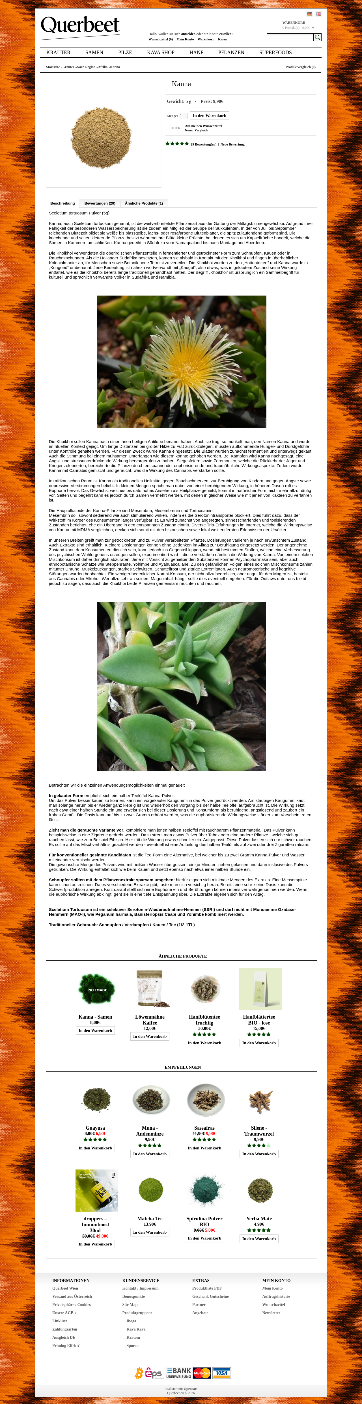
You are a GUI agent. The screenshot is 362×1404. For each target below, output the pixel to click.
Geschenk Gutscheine (210, 1295)
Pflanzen (231, 52)
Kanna (115, 67)
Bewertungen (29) (100, 201)
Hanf (196, 52)
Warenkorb (206, 39)
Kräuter (58, 52)
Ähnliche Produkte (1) (144, 201)
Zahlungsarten (64, 1327)
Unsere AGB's (64, 1311)
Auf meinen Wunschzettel (202, 125)
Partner (199, 1303)
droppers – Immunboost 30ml (95, 1223)
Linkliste (59, 1319)
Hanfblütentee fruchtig (204, 1018)
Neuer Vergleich (194, 130)
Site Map (130, 1303)
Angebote (200, 1311)
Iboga (131, 1319)
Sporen (133, 1344)
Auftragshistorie (276, 1295)
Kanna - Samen (95, 1015)
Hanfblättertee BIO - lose (259, 1018)
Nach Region (86, 67)
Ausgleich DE (63, 1336)
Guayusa (95, 1126)
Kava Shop (160, 52)
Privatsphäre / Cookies (71, 1303)
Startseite (53, 67)
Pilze (125, 52)
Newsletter (271, 1311)
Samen (94, 52)
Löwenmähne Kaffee (150, 1018)
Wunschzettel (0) (160, 39)
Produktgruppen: (137, 1311)
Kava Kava (136, 1327)
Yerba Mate (259, 1217)
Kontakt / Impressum (140, 1286)
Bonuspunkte (133, 1295)
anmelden (188, 34)
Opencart (191, 1387)
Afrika (102, 67)
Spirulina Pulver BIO (204, 1220)
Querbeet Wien (65, 1286)
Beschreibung (62, 201)
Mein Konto (185, 39)
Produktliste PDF (207, 1286)
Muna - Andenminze (149, 1129)
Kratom (133, 1336)
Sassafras (204, 1126)
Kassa (222, 39)
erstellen (225, 34)
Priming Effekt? (66, 1344)
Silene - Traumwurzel (259, 1129)
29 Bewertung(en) (202, 144)
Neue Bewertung (231, 144)
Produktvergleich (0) (301, 67)
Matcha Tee (150, 1217)
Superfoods (275, 52)
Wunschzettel (273, 1303)
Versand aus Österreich (72, 1295)
